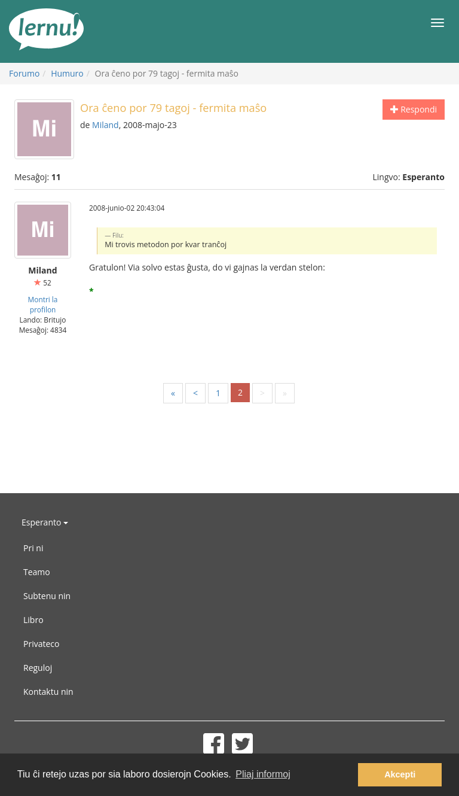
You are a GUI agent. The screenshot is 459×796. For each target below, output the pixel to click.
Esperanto (45, 522)
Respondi (413, 109)
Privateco (41, 643)
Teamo (36, 572)
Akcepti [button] (399, 774)
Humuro (67, 73)
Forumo (24, 73)
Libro (33, 619)
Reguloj (37, 667)
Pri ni (33, 548)
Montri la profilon (43, 304)
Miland (105, 124)
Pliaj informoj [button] (262, 774)
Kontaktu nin (48, 691)
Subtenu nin (47, 595)
